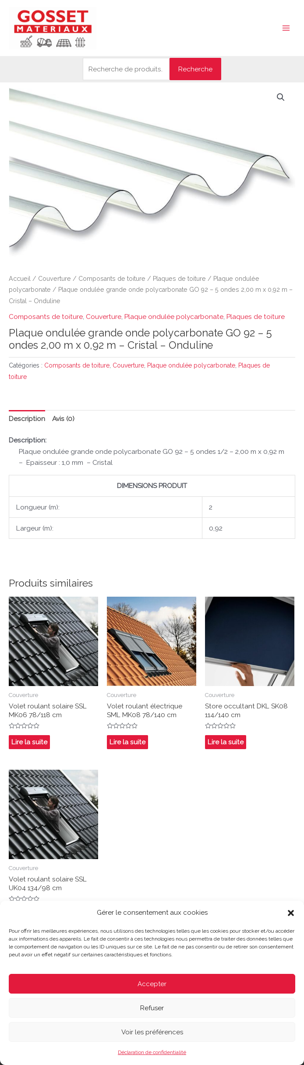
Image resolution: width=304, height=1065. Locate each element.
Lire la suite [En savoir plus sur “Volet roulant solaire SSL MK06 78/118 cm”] (29, 742)
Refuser (152, 1008)
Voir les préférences (152, 1032)
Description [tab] (27, 418)
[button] (290, 913)
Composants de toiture (111, 278)
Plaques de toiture (179, 278)
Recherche (195, 69)
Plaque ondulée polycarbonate (173, 316)
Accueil (20, 278)
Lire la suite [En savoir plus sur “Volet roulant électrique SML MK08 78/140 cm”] (127, 742)
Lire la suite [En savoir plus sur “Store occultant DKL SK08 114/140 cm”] (226, 742)
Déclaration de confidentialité (152, 1052)
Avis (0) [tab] (63, 418)
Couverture (54, 278)
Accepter (152, 984)
